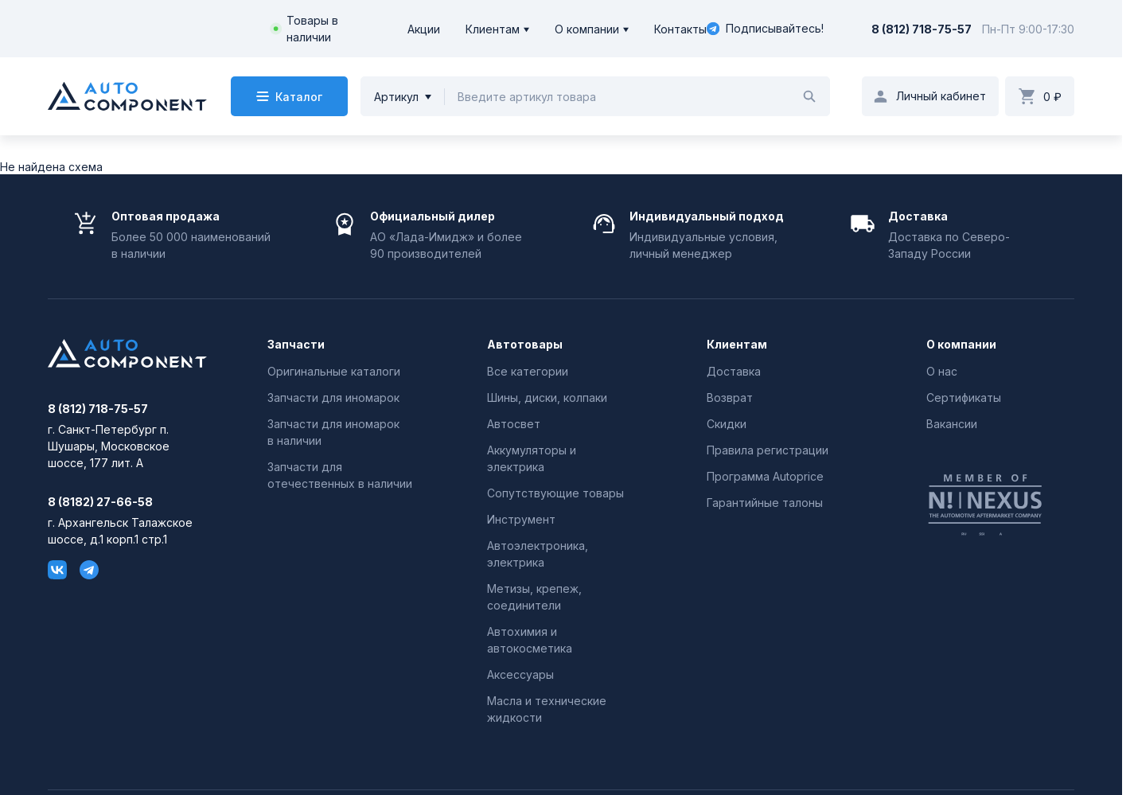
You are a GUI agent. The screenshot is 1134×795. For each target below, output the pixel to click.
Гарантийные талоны (765, 502)
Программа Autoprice (765, 476)
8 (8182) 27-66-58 (100, 502)
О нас (941, 371)
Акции (423, 29)
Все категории (527, 371)
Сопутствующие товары (555, 493)
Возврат (730, 397)
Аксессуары (520, 674)
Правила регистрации (767, 450)
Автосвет (513, 424)
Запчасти (296, 344)
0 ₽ (1052, 96)
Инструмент (521, 519)
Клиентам (493, 29)
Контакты (680, 29)
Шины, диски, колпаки (547, 397)
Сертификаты (963, 397)
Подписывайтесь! (765, 28)
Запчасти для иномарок (333, 397)
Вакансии (951, 424)
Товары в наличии (312, 29)
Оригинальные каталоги (333, 371)
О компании (587, 29)
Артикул (396, 96)
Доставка (734, 371)
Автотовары (525, 344)
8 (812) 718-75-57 (921, 29)
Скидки (726, 424)
